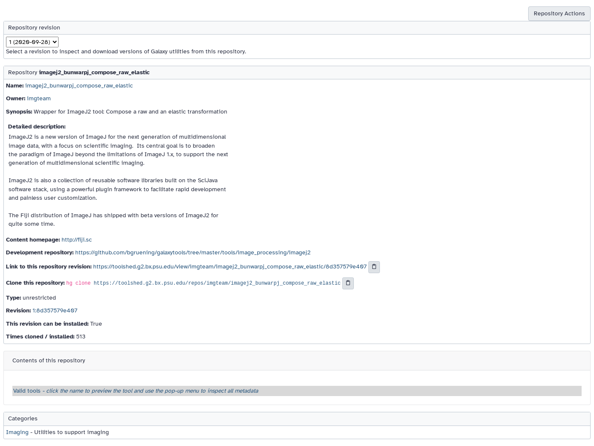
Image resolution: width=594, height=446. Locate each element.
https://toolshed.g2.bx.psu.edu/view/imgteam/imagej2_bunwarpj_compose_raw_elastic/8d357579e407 (230, 267)
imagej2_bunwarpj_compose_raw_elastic (79, 85)
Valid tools (135, 390)
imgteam (39, 98)
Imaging (17, 432)
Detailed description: (36, 126)
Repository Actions (559, 13)
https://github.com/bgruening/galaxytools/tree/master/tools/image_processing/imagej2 (193, 252)
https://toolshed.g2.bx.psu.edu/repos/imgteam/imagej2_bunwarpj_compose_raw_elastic (217, 283)
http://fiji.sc (77, 239)
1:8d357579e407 (54, 310)
